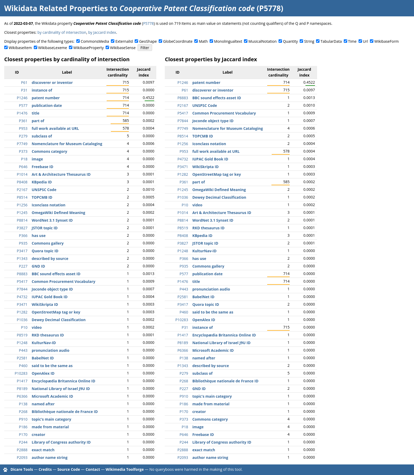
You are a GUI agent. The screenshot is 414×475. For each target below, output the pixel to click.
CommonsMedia (95, 41)
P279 (23, 136)
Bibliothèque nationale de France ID (65, 411)
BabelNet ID (43, 357)
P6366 (22, 396)
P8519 (22, 335)
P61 (24, 82)
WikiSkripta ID (45, 304)
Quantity (290, 41)
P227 (23, 266)
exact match (43, 449)
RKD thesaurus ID (48, 335)
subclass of (42, 136)
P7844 (22, 289)
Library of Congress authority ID (61, 442)
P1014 (22, 174)
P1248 (22, 342)
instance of (42, 90)
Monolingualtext (228, 41)
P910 (23, 419)
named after (43, 403)
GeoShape (148, 41)
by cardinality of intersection (61, 32)
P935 (23, 243)
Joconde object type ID (52, 289)
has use (39, 235)
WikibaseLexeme (52, 47)
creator (38, 434)
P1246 (22, 97)
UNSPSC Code (44, 189)
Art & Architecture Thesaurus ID (61, 174)
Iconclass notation (48, 204)
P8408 (22, 181)
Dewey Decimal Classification (59, 319)
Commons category (49, 151)
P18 (24, 159)
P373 (23, 151)
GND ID (38, 266)
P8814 (22, 220)
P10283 (21, 373)
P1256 (22, 204)
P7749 (22, 143)
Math (203, 41)
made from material (50, 426)
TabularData (331, 41)
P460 (23, 365)
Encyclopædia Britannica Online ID (63, 380)
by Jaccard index (102, 32)
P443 (23, 350)
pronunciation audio (50, 350)
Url (365, 41)
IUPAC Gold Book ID (50, 296)
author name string (50, 457)
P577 (23, 105)
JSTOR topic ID (45, 227)
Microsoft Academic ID (52, 396)
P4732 (22, 296)
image (37, 159)
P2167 (22, 189)
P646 (23, 166)
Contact (93, 469)
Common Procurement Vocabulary (63, 281)
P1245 (22, 212)
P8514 (22, 197)
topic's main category (51, 419)
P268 (23, 411)
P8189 (22, 388)
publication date (47, 105)
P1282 (22, 312)
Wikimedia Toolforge (125, 469)
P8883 (22, 273)
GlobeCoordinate (177, 41)
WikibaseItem (20, 47)
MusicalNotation (262, 41)
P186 (23, 426)
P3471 (22, 304)
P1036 (22, 319)
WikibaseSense (123, 47)
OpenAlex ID (43, 373)
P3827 (22, 227)
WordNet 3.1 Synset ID (52, 220)
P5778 (148, 23)
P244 (23, 442)
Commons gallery (48, 243)
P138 (23, 403)
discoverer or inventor (52, 82)
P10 (24, 327)
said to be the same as (52, 365)
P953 (23, 128)
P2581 (22, 357)
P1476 (22, 113)
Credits (45, 469)
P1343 (22, 258)
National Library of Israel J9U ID (61, 388)
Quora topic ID (45, 250)
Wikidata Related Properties (56, 8)
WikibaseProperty (88, 47)
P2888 (22, 449)
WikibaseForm (386, 41)
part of (38, 120)
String (309, 41)
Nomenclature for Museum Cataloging (67, 143)
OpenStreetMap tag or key (56, 312)
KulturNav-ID (44, 342)
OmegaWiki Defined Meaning (58, 212)
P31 (24, 90)
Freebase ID (42, 166)
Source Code (68, 469)
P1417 (22, 380)
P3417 (22, 250)
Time (352, 41)
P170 (23, 434)
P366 (23, 235)
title (35, 113)
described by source (50, 258)
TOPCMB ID (42, 197)
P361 (23, 120)
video (37, 327)
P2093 (22, 457)
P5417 (22, 281)
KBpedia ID (42, 181)
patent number (46, 97)
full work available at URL (55, 128)
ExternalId (124, 41)
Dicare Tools (22, 469)
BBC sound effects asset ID (56, 273)
